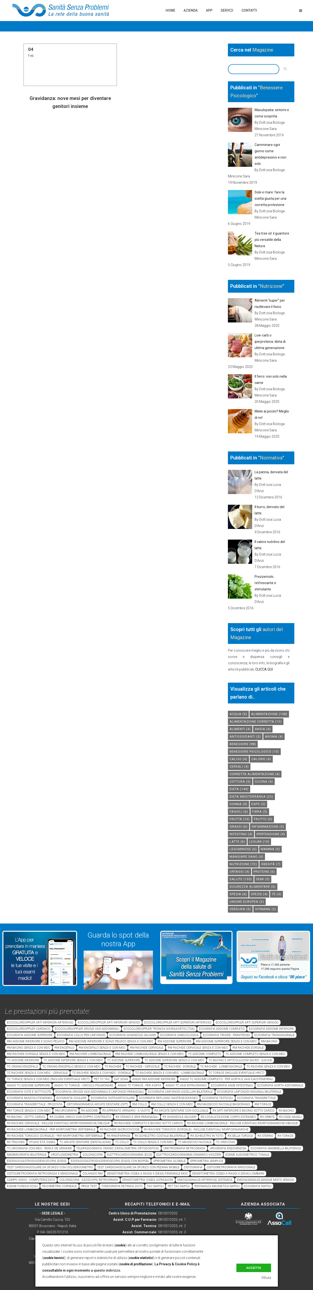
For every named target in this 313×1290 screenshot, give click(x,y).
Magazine (262, 50)
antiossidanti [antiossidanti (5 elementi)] (245, 736)
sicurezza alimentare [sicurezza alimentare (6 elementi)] (253, 886)
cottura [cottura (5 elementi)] (240, 781)
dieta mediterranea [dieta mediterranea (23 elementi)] (251, 796)
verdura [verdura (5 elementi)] (240, 909)
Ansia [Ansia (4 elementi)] (263, 729)
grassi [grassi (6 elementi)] (239, 826)
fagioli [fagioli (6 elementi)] (239, 811)
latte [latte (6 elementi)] (237, 841)
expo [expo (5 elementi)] (258, 804)
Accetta (253, 1268)
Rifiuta (266, 1278)
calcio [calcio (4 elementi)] (238, 759)
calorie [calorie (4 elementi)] (261, 759)
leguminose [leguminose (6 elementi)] (243, 849)
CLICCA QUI (264, 669)
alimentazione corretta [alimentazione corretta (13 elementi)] (256, 721)
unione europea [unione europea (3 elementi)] (247, 901)
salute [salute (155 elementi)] (241, 879)
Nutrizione (271, 286)
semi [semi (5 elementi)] (263, 879)
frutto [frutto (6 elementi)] (263, 819)
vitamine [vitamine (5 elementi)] (265, 909)
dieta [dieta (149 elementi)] (239, 789)
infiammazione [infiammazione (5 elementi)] (268, 826)
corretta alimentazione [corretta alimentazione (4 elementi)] (255, 774)
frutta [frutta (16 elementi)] (240, 819)
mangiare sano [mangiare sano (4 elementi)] (246, 856)
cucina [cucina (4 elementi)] (264, 781)
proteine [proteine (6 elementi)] (264, 871)
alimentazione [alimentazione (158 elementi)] (269, 714)
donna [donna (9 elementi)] (238, 804)
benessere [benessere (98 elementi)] (243, 744)
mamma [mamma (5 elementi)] (270, 849)
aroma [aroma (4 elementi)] (274, 736)
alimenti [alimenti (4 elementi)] (240, 729)
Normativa (271, 458)
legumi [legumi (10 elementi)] (259, 841)
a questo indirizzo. (106, 1270)
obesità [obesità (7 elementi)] (271, 864)
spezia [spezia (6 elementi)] (238, 894)
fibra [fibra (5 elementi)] (259, 811)
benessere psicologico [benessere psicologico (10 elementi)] (254, 751)
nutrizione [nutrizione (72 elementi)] (243, 864)
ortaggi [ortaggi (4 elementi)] (239, 871)
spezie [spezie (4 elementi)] (259, 894)
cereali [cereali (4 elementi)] (239, 766)
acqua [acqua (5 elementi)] (238, 714)
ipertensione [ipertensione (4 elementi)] (271, 834)
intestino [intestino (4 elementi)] (241, 834)
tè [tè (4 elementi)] (276, 894)
